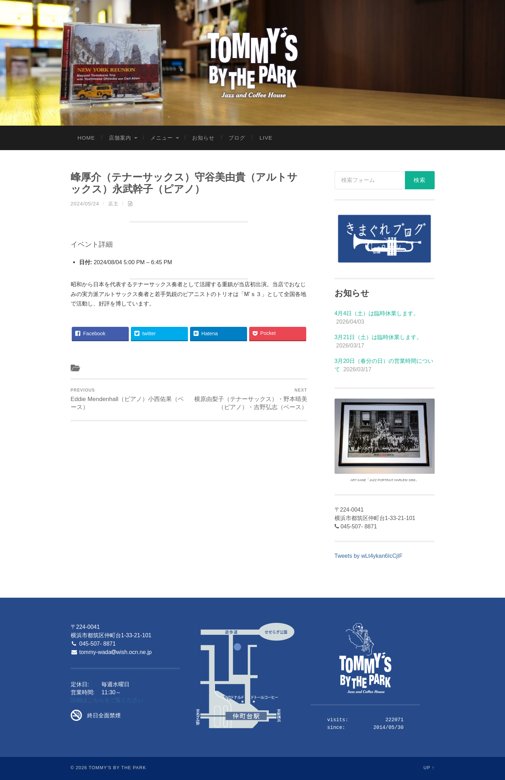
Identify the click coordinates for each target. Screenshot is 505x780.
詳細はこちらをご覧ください (107, 700)
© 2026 (79, 767)
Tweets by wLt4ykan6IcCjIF (369, 556)
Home (86, 138)
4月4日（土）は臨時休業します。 (377, 313)
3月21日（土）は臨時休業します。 (378, 337)
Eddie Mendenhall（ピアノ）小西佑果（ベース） (129, 399)
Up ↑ (429, 767)
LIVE (265, 138)
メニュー (161, 138)
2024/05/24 (85, 203)
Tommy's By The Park (117, 767)
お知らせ (203, 138)
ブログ (237, 138)
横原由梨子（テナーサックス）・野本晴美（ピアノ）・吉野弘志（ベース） (249, 399)
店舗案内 (120, 138)
